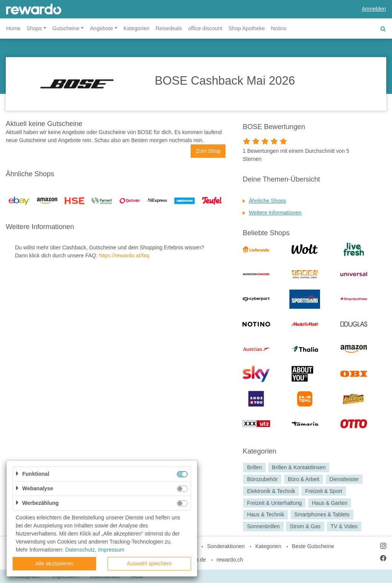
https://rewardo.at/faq (124, 255)
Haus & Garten (330, 503)
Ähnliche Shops (267, 201)
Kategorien (137, 28)
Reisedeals (168, 28)
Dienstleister (344, 479)
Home (13, 28)
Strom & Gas (305, 526)
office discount (205, 28)
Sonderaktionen (226, 546)
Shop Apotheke (247, 28)
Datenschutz (80, 550)
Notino (278, 28)
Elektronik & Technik (271, 491)
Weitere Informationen (275, 213)
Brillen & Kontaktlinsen (298, 467)
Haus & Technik (265, 515)
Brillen (254, 467)
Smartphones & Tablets (322, 515)
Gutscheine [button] (66, 28)
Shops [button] (34, 28)
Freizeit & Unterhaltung (274, 503)
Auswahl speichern (149, 563)
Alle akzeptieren (54, 563)
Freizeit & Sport (323, 491)
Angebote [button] (101, 28)
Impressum (111, 550)
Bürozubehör (262, 479)
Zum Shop (208, 151)
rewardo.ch (230, 560)
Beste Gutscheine (313, 546)
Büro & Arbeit (304, 479)
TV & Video (344, 526)
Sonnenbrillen (263, 526)
